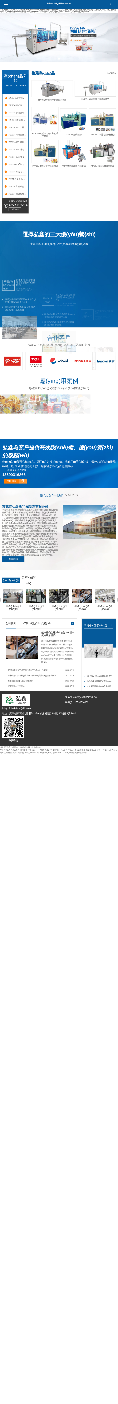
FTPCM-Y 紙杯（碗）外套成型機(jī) (17, 164)
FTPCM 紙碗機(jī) (17, 157)
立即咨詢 (15, 209)
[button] (55, 59)
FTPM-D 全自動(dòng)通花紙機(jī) (17, 179)
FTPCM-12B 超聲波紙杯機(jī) (17, 142)
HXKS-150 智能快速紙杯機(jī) (17, 98)
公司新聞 (11, 623)
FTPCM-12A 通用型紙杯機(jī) (17, 150)
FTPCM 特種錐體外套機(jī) (17, 135)
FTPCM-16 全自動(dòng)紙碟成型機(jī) (17, 172)
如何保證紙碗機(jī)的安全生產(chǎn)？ (100, 687)
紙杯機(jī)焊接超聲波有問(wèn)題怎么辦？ (100, 681)
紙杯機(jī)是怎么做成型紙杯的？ (100, 676)
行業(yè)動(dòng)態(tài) (37, 623)
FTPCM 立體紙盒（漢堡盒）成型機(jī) (17, 186)
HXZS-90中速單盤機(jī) (17, 120)
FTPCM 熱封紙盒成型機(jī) (17, 194)
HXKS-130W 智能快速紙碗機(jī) (17, 105)
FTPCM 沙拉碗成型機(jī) (17, 113)
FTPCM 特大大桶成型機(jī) (17, 127)
